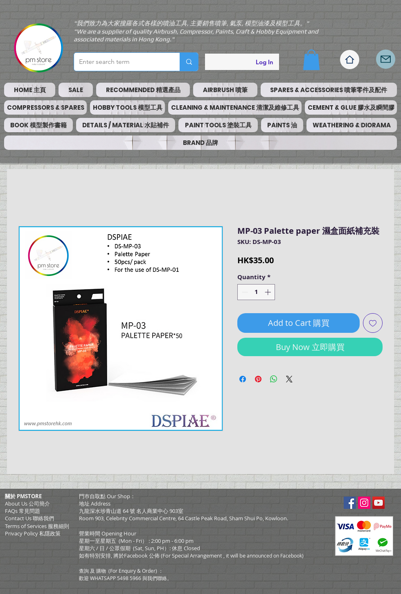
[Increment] (268, 292)
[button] (311, 60)
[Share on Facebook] (243, 379)
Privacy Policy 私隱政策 (33, 533)
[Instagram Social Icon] (364, 503)
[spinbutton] (256, 292)
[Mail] (385, 59)
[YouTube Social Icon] (378, 503)
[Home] (349, 59)
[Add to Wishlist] (373, 323)
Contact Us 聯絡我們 (29, 518)
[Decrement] (244, 292)
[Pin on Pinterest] (258, 379)
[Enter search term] (120, 62)
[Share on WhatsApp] (274, 379)
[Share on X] (289, 379)
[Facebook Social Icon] (350, 503)
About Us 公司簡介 (27, 503)
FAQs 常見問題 (22, 511)
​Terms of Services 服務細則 (37, 526)
